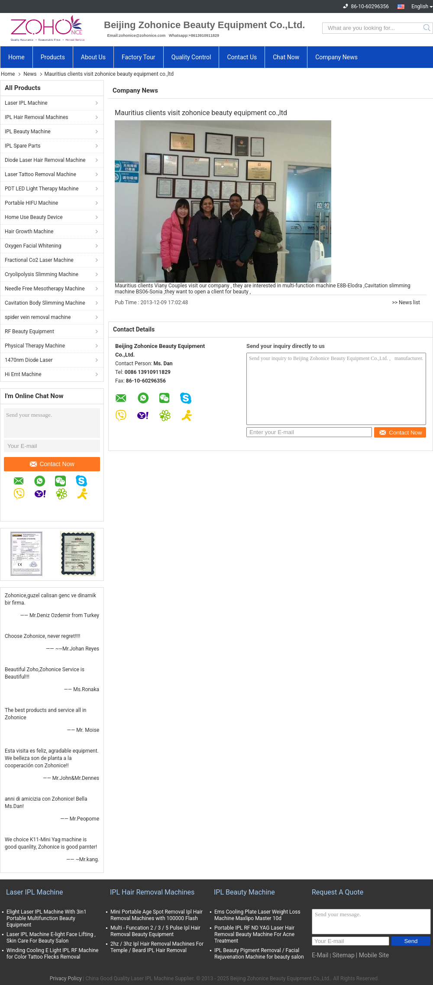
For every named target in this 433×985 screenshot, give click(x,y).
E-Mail (320, 955)
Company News (336, 57)
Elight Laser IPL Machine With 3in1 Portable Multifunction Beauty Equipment (46, 918)
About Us (93, 57)
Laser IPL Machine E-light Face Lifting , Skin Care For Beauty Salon (51, 937)
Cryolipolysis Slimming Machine (41, 274)
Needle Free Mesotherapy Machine (45, 289)
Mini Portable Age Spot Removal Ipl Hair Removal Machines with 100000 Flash (156, 915)
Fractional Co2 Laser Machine (39, 260)
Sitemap (343, 955)
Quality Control (191, 57)
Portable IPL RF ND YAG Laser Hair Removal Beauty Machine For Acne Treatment (254, 934)
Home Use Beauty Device (34, 217)
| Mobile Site (372, 955)
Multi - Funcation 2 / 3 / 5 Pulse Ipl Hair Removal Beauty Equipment (155, 931)
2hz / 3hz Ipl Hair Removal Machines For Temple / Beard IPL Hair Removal (157, 947)
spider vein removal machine (38, 317)
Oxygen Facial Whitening (33, 246)
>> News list (406, 302)
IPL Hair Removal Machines (36, 117)
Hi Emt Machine (23, 374)
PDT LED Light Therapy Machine (41, 189)
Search (427, 28)
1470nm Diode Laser (28, 360)
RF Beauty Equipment (29, 331)
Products (53, 57)
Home (16, 57)
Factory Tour (138, 57)
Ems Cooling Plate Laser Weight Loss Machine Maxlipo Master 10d (257, 915)
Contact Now (52, 463)
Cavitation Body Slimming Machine (45, 303)
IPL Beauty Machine (28, 132)
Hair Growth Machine (29, 232)
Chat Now (286, 57)
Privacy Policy (66, 978)
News (29, 74)
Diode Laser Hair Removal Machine (45, 160)
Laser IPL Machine (26, 103)
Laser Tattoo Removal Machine (40, 174)
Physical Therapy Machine (35, 346)
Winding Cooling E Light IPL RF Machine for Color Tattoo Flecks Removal (52, 953)
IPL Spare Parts (22, 146)
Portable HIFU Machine (31, 203)
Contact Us (242, 57)
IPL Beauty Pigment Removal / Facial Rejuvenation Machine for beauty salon (259, 953)
